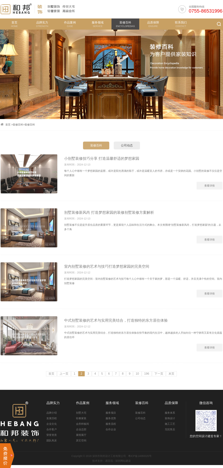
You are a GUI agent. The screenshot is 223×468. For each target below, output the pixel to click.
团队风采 (51, 440)
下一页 (158, 373)
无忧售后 (170, 429)
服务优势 (111, 418)
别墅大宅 (81, 412)
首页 (8, 124)
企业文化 (51, 423)
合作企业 (111, 429)
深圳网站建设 (123, 460)
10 (137, 373)
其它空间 (81, 440)
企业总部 (81, 429)
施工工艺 (170, 423)
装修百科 (18, 124)
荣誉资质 (51, 434)
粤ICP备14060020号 (140, 456)
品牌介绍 (51, 412)
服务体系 (170, 412)
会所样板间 (82, 423)
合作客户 (51, 429)
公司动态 (127, 157)
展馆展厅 (81, 434)
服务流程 (111, 423)
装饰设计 (170, 418)
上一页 (64, 373)
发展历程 (51, 418)
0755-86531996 (205, 11)
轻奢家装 (81, 418)
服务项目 (111, 412)
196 (146, 373)
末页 (171, 373)
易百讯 (109, 460)
